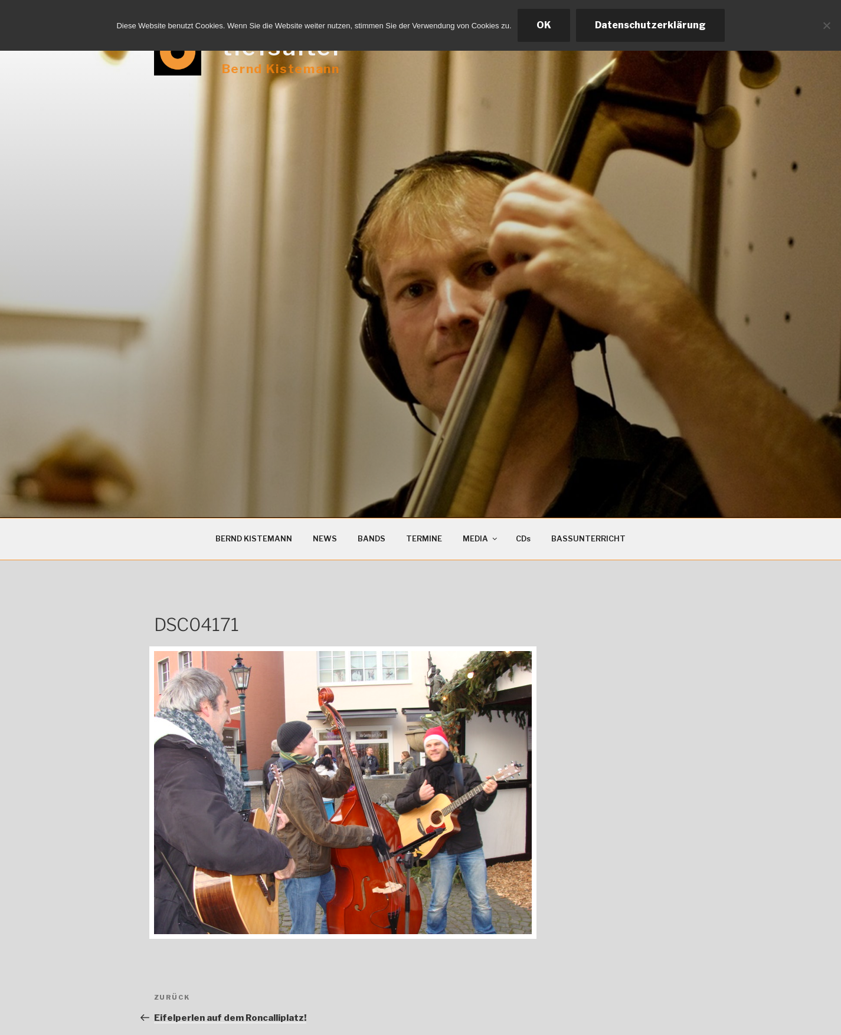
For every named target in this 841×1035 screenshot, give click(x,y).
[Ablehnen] (826, 25)
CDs (523, 538)
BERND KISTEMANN (253, 538)
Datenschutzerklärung (650, 25)
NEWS (325, 538)
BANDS (371, 538)
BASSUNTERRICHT (588, 538)
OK (543, 25)
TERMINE (424, 538)
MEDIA (481, 538)
